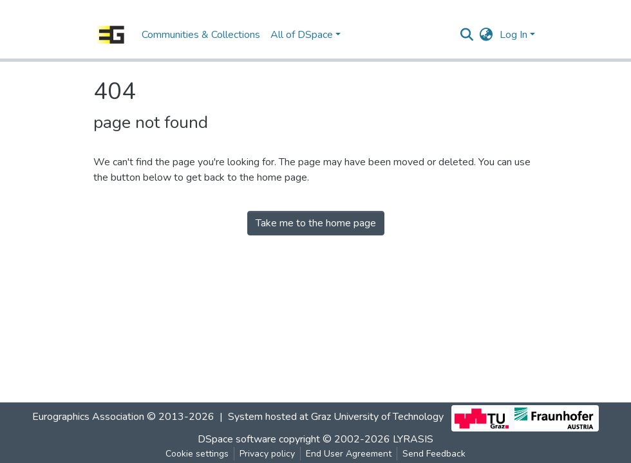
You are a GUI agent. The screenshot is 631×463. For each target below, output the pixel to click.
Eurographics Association (88, 417)
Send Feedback (434, 454)
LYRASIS (413, 439)
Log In (513, 35)
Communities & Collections (201, 35)
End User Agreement (348, 454)
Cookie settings (197, 454)
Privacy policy (267, 454)
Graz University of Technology (377, 417)
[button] (486, 34)
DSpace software (237, 439)
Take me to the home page (316, 223)
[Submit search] (467, 34)
